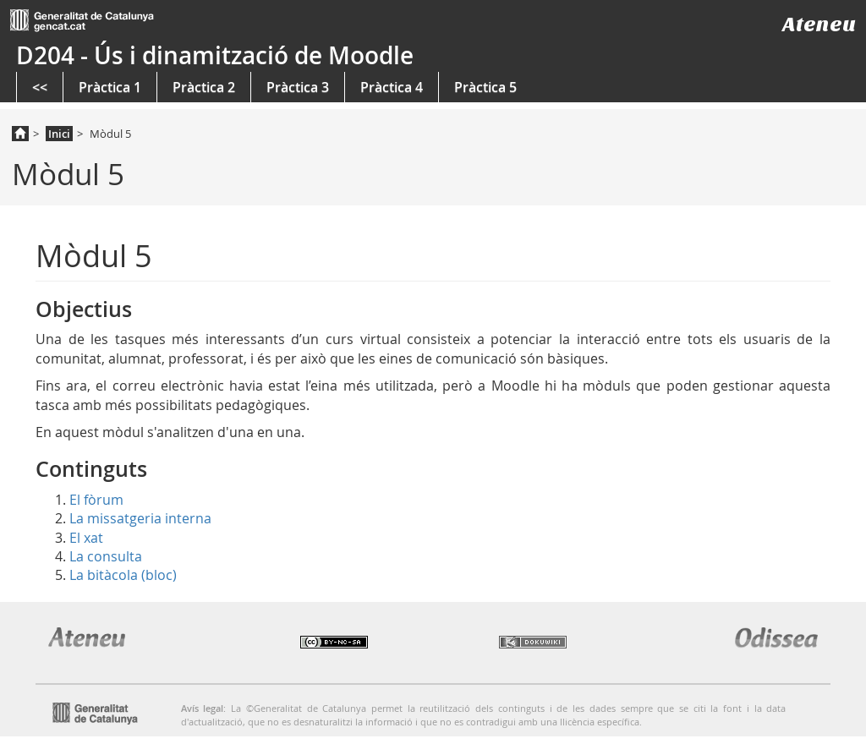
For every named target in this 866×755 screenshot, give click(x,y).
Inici (59, 133)
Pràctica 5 (485, 87)
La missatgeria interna (140, 518)
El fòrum (96, 499)
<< (39, 87)
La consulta (105, 556)
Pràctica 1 (110, 87)
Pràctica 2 (204, 87)
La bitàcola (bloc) (123, 575)
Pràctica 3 (297, 87)
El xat (86, 537)
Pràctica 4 (391, 87)
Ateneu (819, 24)
